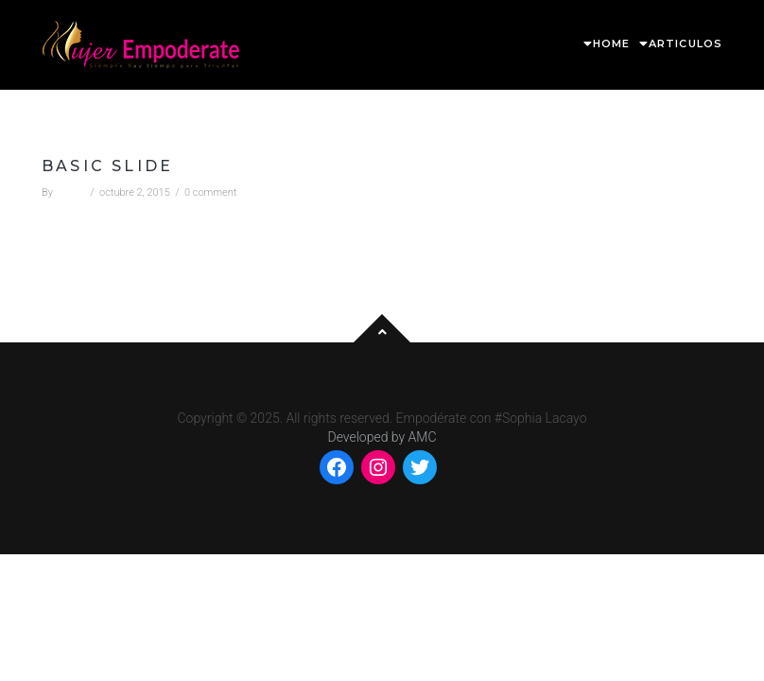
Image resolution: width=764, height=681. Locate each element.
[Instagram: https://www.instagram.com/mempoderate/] (378, 467)
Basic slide (107, 166)
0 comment (210, 192)
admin (70, 192)
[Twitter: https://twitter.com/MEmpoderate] (420, 467)
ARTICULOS (685, 43)
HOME (611, 43)
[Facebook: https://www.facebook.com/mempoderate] (337, 467)
